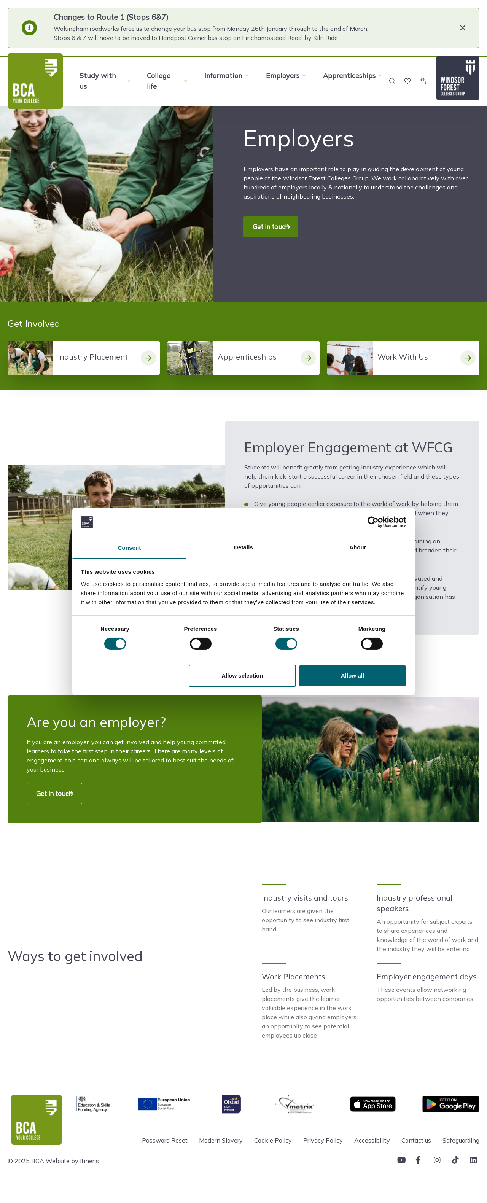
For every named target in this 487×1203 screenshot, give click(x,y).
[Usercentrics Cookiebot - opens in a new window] (373, 521)
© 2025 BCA (26, 1174)
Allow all (352, 676)
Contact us (416, 1153)
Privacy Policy (323, 1153)
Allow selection (242, 676)
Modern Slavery (221, 1153)
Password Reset (165, 1153)
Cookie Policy (273, 1153)
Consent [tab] (129, 547)
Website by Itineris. (73, 1174)
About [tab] (357, 546)
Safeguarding (460, 1153)
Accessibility (372, 1153)
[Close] (463, 28)
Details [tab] (243, 546)
